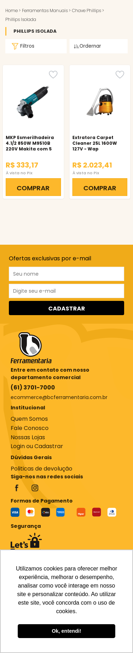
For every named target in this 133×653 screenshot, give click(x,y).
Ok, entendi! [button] (66, 631)
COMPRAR (33, 188)
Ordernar (87, 46)
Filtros (22, 46)
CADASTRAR (66, 308)
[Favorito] (53, 74)
